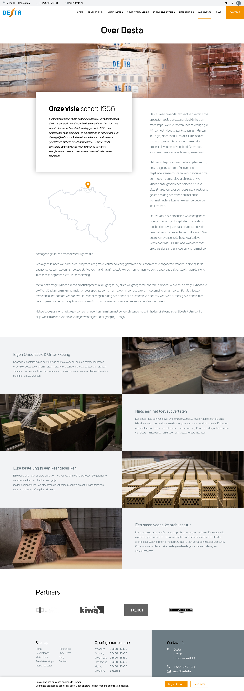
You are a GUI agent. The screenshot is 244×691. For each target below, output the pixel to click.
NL (226, 3)
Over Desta (65, 653)
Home (39, 649)
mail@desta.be (73, 3)
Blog (61, 657)
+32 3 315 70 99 (46, 3)
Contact (63, 661)
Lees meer (199, 684)
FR (231, 3)
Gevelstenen (42, 653)
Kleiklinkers (42, 657)
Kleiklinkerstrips (44, 665)
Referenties (65, 649)
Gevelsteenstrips (45, 661)
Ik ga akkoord (176, 684)
